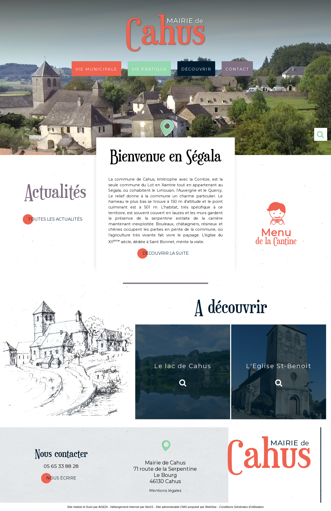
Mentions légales (165, 490)
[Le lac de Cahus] (182, 371)
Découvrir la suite (165, 253)
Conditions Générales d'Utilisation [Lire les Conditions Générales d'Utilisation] (241, 506)
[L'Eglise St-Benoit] (278, 371)
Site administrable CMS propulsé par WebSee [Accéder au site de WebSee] (186, 506)
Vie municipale (96, 68)
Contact (237, 68)
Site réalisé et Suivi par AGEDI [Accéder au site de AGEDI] (87, 506)
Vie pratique (149, 68)
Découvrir (196, 68)
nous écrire (61, 478)
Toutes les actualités (55, 219)
